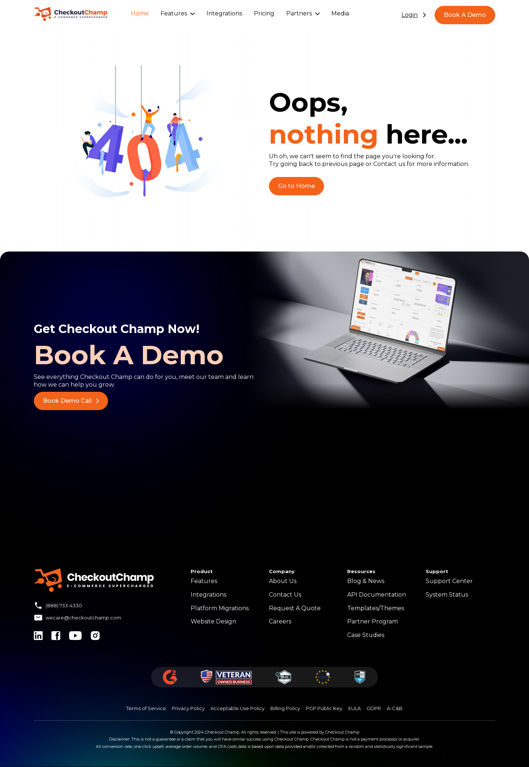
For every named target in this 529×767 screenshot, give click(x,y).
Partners (303, 13)
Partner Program (372, 621)
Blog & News (365, 581)
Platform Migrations (220, 608)
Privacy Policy (188, 708)
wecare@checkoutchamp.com (83, 618)
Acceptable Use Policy (237, 708)
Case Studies (365, 635)
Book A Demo (465, 14)
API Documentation (376, 594)
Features (178, 13)
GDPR (374, 708)
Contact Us (285, 594)
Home (140, 13)
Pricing (264, 13)
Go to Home (296, 185)
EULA (354, 708)
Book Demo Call (71, 400)
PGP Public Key (324, 708)
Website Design (213, 621)
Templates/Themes (375, 608)
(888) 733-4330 (64, 605)
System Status (447, 594)
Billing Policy (285, 708)
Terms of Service (146, 708)
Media (340, 13)
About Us (282, 581)
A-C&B (395, 708)
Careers (280, 621)
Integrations (224, 13)
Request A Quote (295, 608)
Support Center (449, 581)
